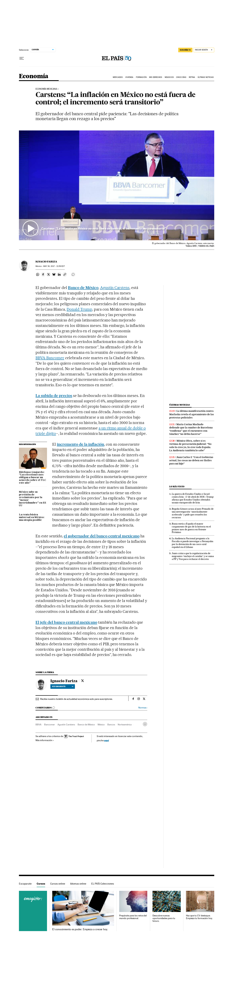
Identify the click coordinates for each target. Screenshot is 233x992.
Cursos (41, 883)
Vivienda (129, 77)
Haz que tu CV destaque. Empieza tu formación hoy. (199, 917)
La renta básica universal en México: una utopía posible (31, 517)
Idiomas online (78, 883)
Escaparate (25, 883)
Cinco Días (181, 77)
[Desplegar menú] (21, 58)
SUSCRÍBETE (185, 50)
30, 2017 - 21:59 (54, 266)
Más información (45, 740)
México (101, 724)
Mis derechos (155, 77)
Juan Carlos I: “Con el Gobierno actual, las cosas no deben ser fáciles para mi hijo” (191, 460)
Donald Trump (79, 309)
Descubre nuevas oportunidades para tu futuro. (164, 918)
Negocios (169, 77)
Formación (141, 77)
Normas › (142, 707)
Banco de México (83, 287)
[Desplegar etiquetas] (145, 724)
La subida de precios (54, 395)
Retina (192, 77)
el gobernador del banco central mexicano (101, 536)
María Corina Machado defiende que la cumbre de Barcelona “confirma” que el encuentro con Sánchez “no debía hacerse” (191, 429)
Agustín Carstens (115, 287)
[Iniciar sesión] (203, 50)
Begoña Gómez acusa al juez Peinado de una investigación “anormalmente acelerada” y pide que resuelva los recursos (193, 513)
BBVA (38, 724)
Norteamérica (125, 724)
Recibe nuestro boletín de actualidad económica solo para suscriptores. (76, 699)
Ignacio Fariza (46, 261)
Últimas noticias (179, 405)
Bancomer (49, 724)
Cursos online (57, 883)
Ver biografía (62, 686)
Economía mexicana (46, 89)
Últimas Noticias (206, 77)
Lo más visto (176, 486)
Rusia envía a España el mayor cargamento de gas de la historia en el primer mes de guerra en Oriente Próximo (191, 528)
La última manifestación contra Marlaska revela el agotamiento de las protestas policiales (191, 414)
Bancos (111, 724)
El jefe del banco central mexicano (66, 622)
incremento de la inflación (80, 444)
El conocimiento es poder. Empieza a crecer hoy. (80, 929)
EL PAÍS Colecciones (102, 883)
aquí (106, 740)
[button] (116, 185)
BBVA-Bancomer (50, 357)
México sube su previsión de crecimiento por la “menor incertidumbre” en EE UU (32, 499)
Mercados (118, 77)
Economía (33, 76)
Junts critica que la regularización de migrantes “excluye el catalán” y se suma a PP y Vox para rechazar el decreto (193, 556)
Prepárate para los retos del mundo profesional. (133, 917)
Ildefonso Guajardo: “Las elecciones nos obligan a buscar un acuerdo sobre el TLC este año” (32, 477)
